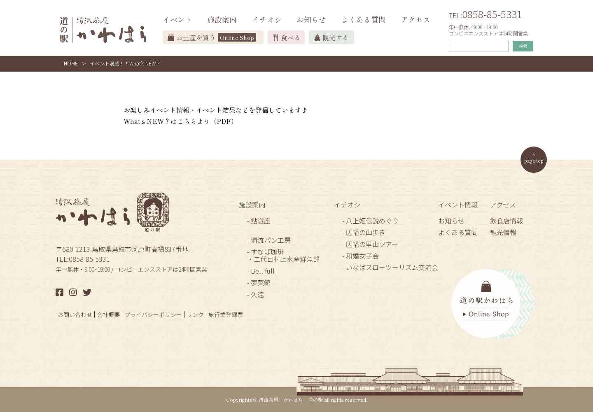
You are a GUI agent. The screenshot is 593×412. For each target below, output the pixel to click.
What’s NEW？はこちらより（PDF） (181, 121)
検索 (523, 46)
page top (534, 160)
